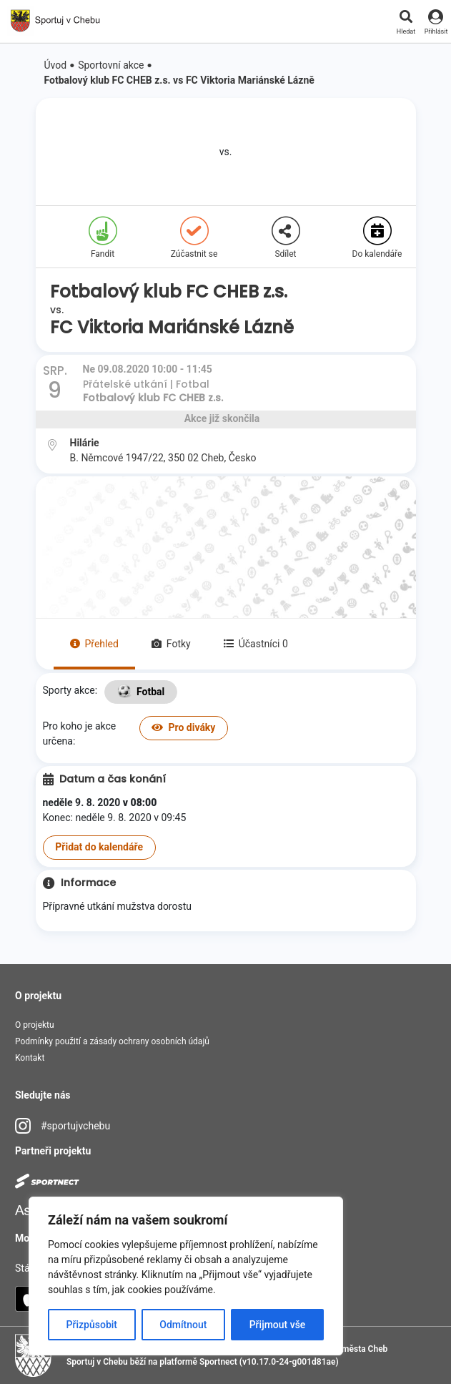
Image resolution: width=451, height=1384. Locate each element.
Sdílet (286, 238)
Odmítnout (183, 1324)
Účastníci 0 (256, 643)
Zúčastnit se (194, 238)
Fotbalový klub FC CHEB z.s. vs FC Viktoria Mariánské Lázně (179, 80)
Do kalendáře (377, 238)
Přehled (94, 643)
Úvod (55, 65)
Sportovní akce (111, 65)
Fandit (103, 238)
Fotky (171, 643)
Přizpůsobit (91, 1324)
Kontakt (29, 1058)
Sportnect (218, 1362)
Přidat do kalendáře (99, 847)
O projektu (34, 1025)
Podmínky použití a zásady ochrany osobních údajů (112, 1041)
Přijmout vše (277, 1324)
